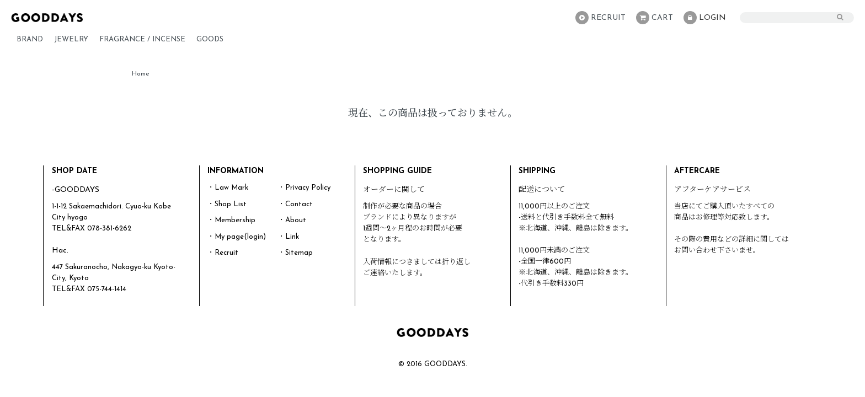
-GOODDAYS (75, 190)
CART (654, 17)
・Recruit (222, 252)
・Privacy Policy (304, 187)
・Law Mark (227, 187)
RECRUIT (600, 17)
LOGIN (705, 17)
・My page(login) (236, 236)
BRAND (30, 39)
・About (292, 220)
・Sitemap (295, 252)
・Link (288, 236)
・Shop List (227, 204)
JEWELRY (71, 39)
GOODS (209, 39)
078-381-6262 (109, 228)
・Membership (231, 220)
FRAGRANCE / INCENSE (142, 39)
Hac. (60, 250)
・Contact (295, 204)
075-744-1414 (106, 289)
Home (140, 74)
